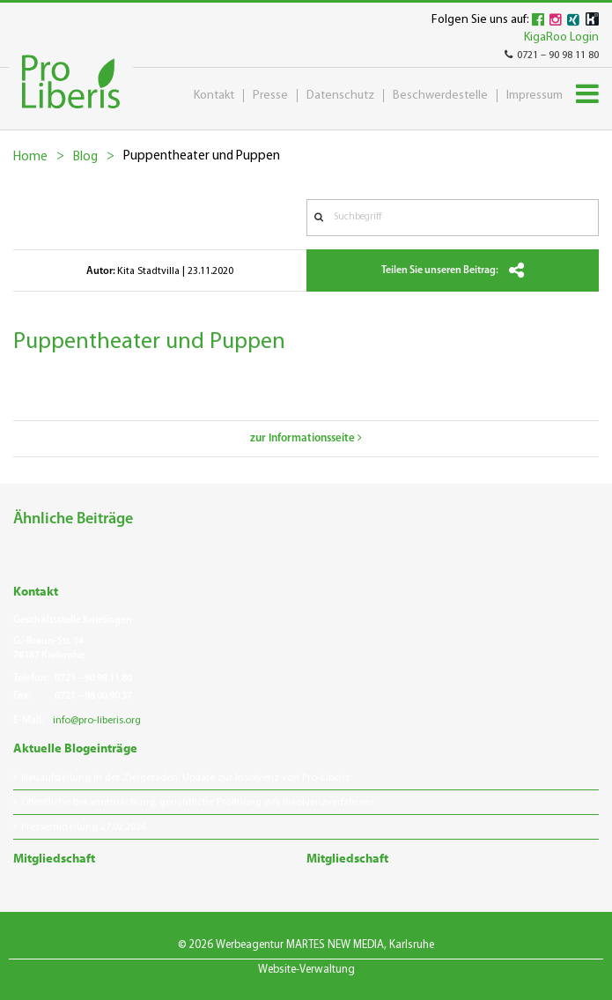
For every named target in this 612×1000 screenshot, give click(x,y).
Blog (85, 157)
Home (30, 157)
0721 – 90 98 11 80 (552, 55)
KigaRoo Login (561, 37)
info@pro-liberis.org (97, 720)
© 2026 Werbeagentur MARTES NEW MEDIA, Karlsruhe (306, 945)
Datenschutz (340, 95)
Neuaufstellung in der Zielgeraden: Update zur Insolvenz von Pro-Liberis (185, 778)
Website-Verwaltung (306, 969)
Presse (270, 95)
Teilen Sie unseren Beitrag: (452, 270)
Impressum (534, 95)
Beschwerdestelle (440, 95)
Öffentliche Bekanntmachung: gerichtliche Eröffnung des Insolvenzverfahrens (197, 802)
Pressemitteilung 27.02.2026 (83, 827)
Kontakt (214, 95)
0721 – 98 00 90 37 (93, 696)
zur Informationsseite (306, 438)
